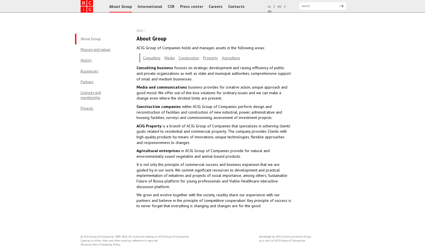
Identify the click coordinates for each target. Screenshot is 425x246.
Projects (87, 108)
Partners (87, 82)
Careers (215, 6)
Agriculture (231, 57)
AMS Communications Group (293, 236)
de (270, 11)
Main (140, 30)
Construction (189, 57)
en (279, 6)
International (150, 6)
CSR (171, 6)
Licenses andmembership (91, 95)
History (86, 60)
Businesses (89, 71)
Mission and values (96, 49)
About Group (120, 6)
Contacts (236, 6)
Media (169, 57)
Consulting (151, 57)
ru (269, 6)
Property (210, 57)
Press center (191, 6)
